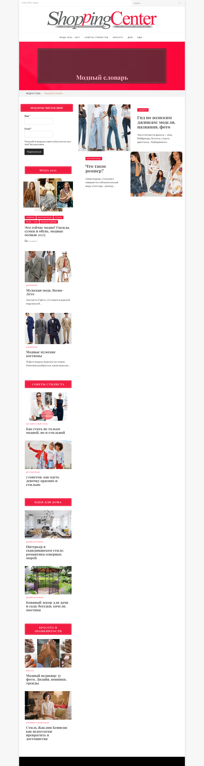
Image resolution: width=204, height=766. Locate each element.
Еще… (140, 37)
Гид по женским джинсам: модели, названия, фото (156, 122)
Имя (27, 116)
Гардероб (143, 110)
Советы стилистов (96, 37)
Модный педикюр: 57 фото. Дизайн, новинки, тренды (46, 679)
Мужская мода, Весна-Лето (44, 292)
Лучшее (58, 217)
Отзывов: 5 (32, 241)
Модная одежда (49, 222)
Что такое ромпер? (95, 168)
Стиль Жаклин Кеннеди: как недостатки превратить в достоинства (47, 733)
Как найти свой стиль (37, 424)
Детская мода (33, 472)
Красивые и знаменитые (37, 723)
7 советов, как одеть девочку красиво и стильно (42, 481)
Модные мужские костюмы (41, 354)
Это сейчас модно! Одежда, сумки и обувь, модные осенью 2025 (47, 231)
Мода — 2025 (32, 222)
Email (28, 128)
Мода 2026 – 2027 (70, 37)
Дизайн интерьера (34, 542)
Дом (130, 37)
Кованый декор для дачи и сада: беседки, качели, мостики (47, 606)
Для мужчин (32, 285)
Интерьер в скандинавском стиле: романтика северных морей (45, 552)
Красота (118, 37)
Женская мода (94, 158)
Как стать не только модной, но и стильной (45, 430)
